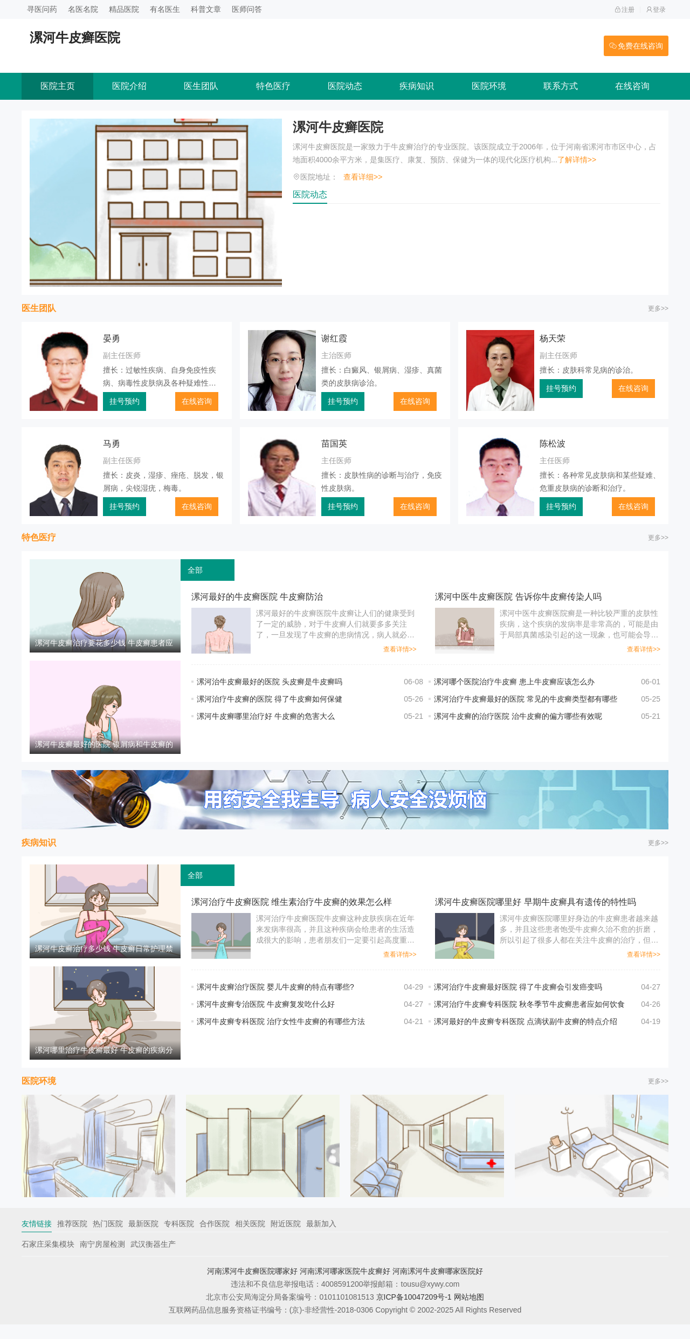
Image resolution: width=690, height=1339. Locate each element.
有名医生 (165, 9)
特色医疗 (273, 86)
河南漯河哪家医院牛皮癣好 (345, 1285)
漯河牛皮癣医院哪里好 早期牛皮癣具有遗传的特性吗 (535, 909)
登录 (656, 9)
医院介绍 (129, 86)
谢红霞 (334, 338)
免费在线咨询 (636, 46)
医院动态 (345, 86)
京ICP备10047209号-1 (414, 1311)
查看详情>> (400, 649)
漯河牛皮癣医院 (338, 127)
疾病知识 (416, 86)
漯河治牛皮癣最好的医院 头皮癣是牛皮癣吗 (269, 681)
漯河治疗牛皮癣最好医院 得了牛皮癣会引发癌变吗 (518, 994)
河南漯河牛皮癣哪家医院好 (437, 1285)
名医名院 (83, 9)
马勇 (111, 443)
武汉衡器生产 (153, 1258)
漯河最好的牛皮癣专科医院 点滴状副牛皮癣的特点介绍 (525, 1029)
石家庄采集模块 (48, 1258)
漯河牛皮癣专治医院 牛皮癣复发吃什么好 (266, 1011)
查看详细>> (362, 177)
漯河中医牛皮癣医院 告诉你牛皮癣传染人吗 (518, 596)
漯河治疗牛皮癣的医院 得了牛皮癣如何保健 (269, 699)
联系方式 (560, 86)
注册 (624, 9)
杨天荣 (552, 338)
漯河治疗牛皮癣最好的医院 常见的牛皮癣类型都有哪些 (525, 699)
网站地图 (469, 1311)
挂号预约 (124, 401)
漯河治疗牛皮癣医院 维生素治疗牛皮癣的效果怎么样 (291, 909)
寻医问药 (42, 9)
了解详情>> (576, 159)
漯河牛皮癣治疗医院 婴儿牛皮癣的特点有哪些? (275, 994)
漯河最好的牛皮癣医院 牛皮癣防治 (257, 596)
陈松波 (552, 443)
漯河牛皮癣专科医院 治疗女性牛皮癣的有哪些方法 (281, 1029)
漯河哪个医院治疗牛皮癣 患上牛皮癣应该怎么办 (514, 681)
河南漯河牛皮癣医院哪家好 (252, 1285)
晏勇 (111, 338)
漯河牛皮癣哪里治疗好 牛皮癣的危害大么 (266, 716)
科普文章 (206, 9)
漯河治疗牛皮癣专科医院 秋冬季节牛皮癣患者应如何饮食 (529, 1011)
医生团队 (201, 86)
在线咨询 (632, 86)
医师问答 (247, 9)
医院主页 (57, 86)
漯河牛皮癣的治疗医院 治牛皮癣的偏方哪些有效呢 (518, 716)
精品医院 (124, 9)
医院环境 (489, 86)
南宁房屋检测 (102, 1258)
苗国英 (334, 443)
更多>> (658, 308)
